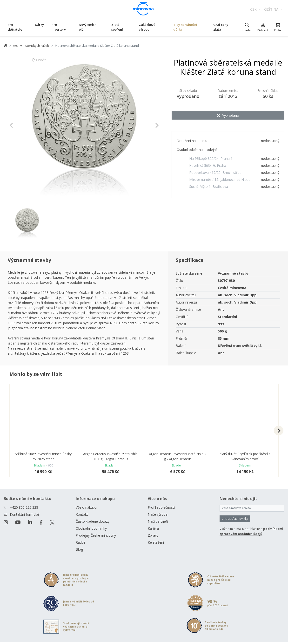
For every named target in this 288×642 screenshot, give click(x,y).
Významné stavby (233, 273)
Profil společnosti (161, 507)
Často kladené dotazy (92, 521)
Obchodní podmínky (91, 528)
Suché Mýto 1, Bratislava (208, 186)
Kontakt (82, 514)
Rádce (80, 542)
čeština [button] (271, 9)
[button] (20, 125)
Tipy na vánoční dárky (185, 27)
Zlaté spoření (117, 27)
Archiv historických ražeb (31, 45)
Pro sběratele (15, 27)
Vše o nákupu (86, 507)
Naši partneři (158, 521)
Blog (79, 549)
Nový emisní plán (88, 27)
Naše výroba (157, 514)
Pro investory (59, 27)
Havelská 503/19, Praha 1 (209, 165)
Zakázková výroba (147, 27)
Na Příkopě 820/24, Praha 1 (211, 158)
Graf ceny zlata (220, 27)
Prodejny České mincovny (96, 535)
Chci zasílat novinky (235, 519)
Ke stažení (156, 542)
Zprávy (153, 535)
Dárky (39, 24)
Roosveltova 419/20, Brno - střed (215, 172)
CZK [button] (254, 9)
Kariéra (153, 528)
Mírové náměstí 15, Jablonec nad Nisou (219, 179)
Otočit (39, 62)
